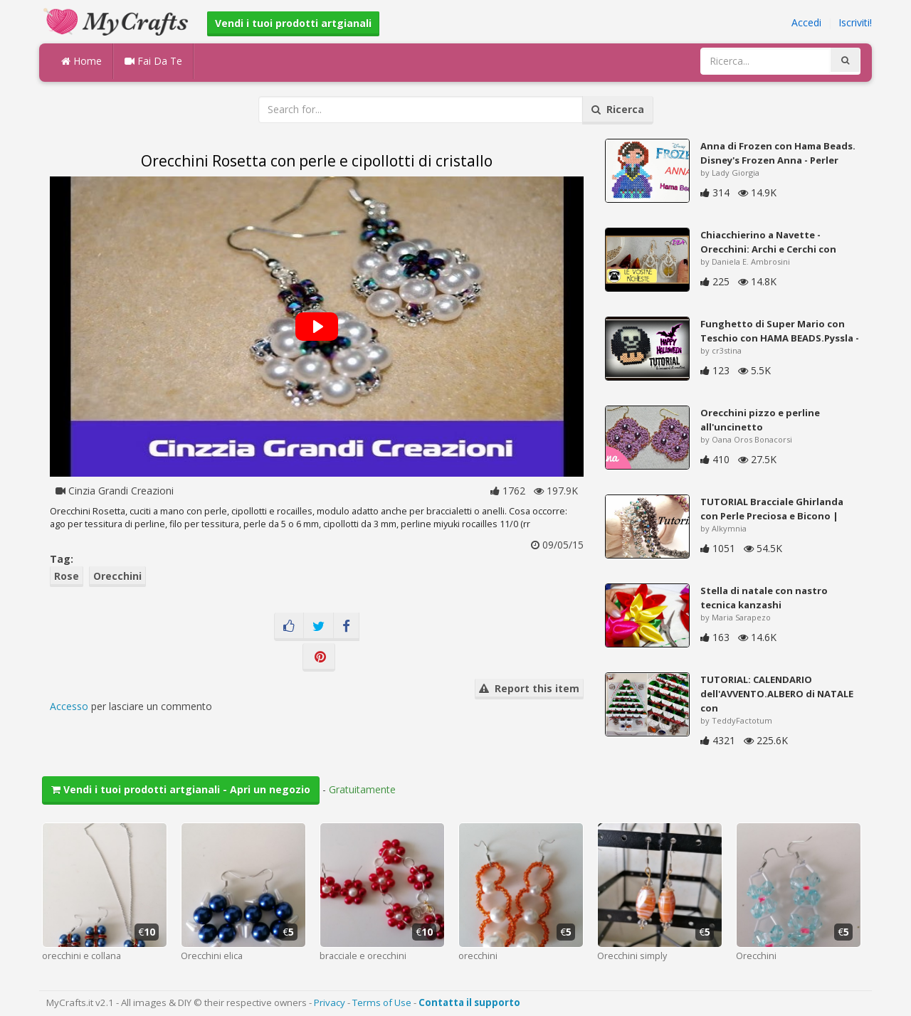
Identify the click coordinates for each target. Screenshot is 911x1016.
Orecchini (117, 576)
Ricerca (617, 109)
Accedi (806, 22)
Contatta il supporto (469, 1002)
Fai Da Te (153, 61)
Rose (66, 576)
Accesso (69, 706)
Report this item (529, 688)
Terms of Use (381, 1002)
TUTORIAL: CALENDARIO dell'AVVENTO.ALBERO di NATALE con (776, 693)
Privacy (329, 1002)
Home (81, 61)
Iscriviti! (855, 22)
